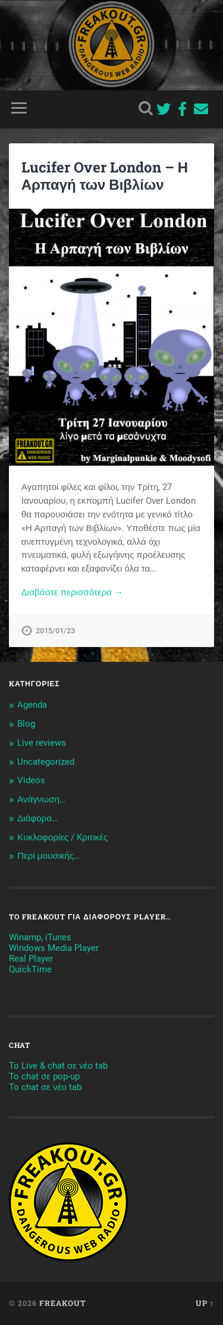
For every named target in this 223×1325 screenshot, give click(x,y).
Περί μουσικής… (48, 855)
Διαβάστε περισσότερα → (72, 592)
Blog (26, 723)
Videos (31, 780)
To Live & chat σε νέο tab (58, 1065)
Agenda (32, 704)
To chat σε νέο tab (45, 1087)
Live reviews (41, 742)
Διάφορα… (37, 818)
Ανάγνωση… (41, 799)
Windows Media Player (54, 948)
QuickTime (30, 969)
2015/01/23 (55, 630)
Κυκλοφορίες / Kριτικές (62, 837)
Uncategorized (45, 761)
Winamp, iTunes (40, 937)
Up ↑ (205, 1303)
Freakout (62, 1303)
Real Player (31, 958)
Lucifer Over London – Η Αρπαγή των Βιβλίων (104, 176)
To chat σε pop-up (44, 1076)
